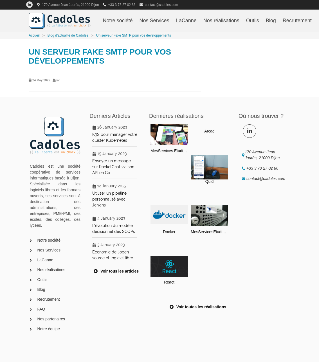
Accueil (34, 35)
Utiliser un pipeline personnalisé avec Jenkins (109, 199)
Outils (252, 20)
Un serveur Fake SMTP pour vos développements (133, 35)
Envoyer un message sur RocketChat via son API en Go (113, 167)
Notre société (118, 20)
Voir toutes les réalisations (198, 306)
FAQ (41, 309)
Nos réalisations (221, 20)
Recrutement (297, 20)
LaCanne (186, 20)
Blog (271, 20)
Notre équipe (48, 329)
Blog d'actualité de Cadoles (68, 35)
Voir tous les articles (116, 270)
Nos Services (154, 20)
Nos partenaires (51, 319)
